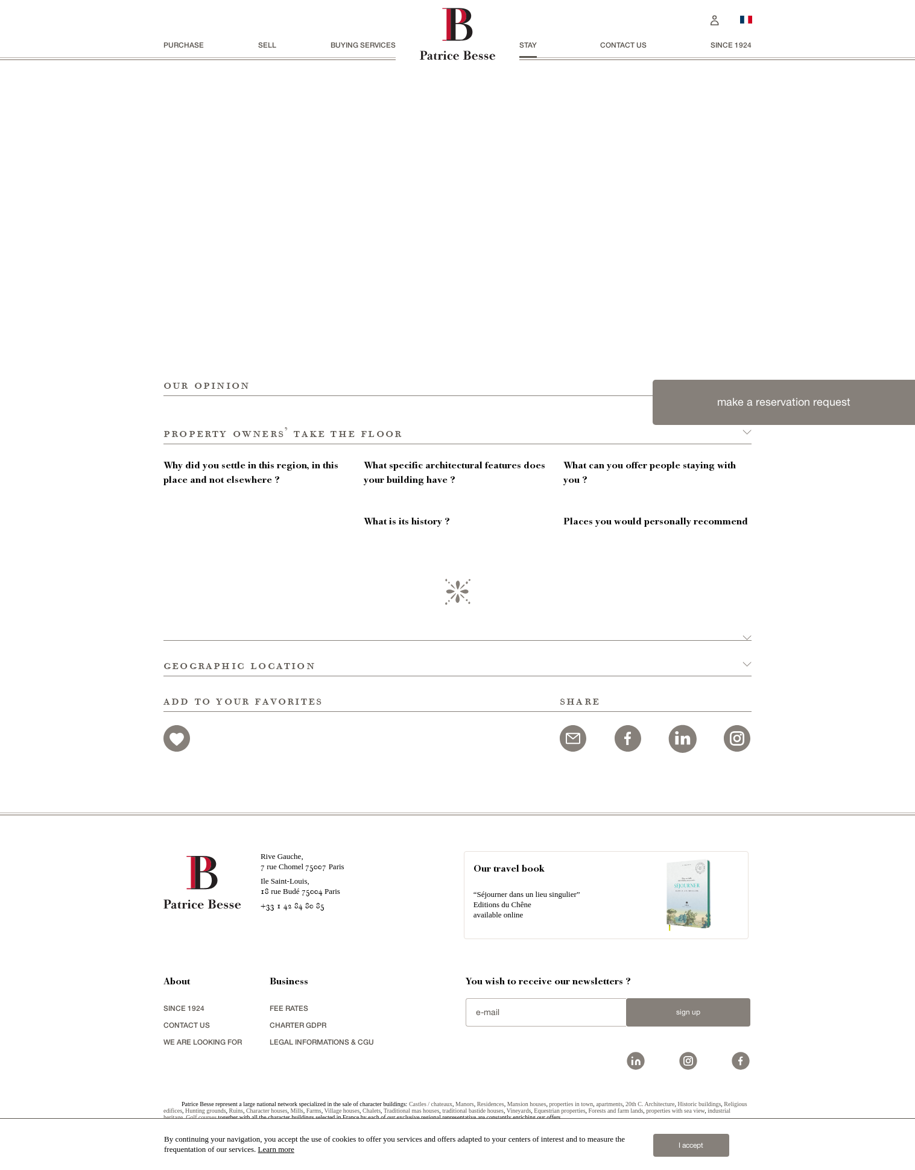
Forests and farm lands (616, 1110)
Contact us (623, 44)
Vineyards (519, 1110)
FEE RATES (289, 1008)
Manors (464, 1104)
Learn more (276, 1149)
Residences (490, 1104)
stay (528, 44)
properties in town (571, 1104)
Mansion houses (526, 1104)
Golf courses (201, 1117)
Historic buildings (699, 1104)
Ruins (236, 1110)
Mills (297, 1110)
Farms (313, 1110)
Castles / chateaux (430, 1104)
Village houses (341, 1110)
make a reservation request (783, 401)
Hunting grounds (205, 1110)
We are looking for (202, 1041)
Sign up (688, 1012)
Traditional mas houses (411, 1110)
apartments (609, 1104)
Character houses (267, 1110)
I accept (691, 1145)
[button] (457, 420)
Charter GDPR (298, 1025)
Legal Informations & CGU (322, 1041)
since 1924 (731, 44)
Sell (267, 44)
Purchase (183, 44)
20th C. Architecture (649, 1104)
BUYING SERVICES (363, 44)
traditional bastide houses (473, 1110)
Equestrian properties (559, 1110)
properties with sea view (675, 1110)
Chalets (372, 1110)
